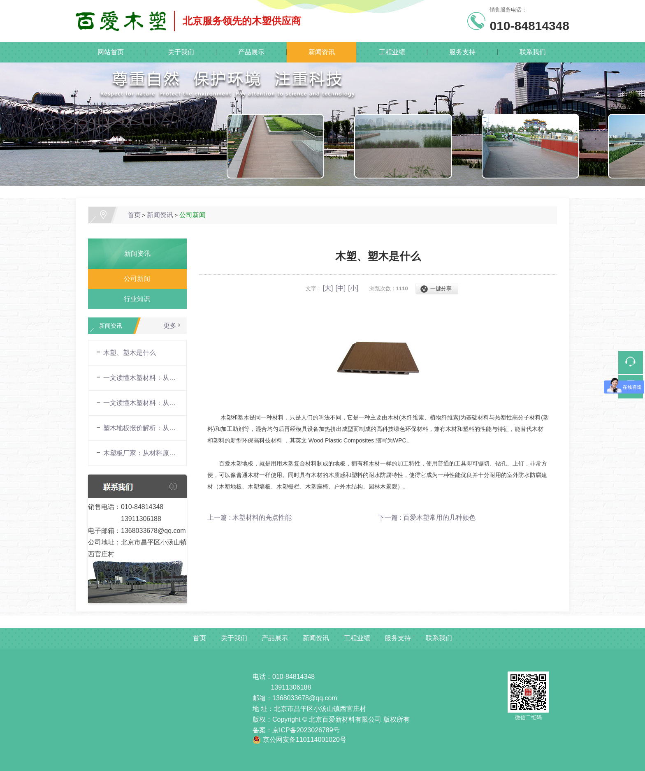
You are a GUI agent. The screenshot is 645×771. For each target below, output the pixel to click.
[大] (328, 288)
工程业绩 (392, 52)
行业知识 (134, 298)
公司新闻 (192, 214)
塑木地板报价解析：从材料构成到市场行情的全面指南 (140, 427)
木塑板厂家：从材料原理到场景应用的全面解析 (140, 452)
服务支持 (462, 52)
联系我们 (533, 52)
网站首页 (110, 52)
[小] (353, 288)
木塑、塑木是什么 (129, 352)
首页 (134, 214)
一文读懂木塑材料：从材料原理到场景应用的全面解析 (140, 377)
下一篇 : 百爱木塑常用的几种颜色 (427, 517)
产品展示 (251, 52)
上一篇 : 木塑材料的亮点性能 (249, 517)
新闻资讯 (322, 52)
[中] (340, 288)
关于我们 (181, 52)
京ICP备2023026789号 (306, 730)
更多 (169, 325)
